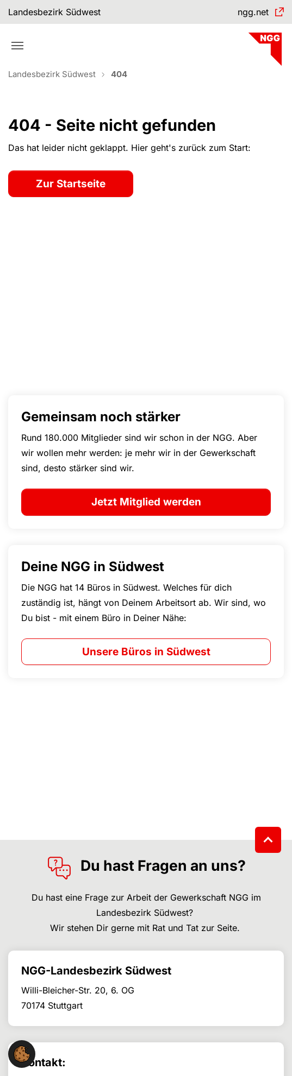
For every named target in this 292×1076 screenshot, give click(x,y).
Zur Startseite (70, 184)
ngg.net (253, 12)
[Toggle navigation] (17, 45)
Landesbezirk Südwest (54, 12)
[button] (22, 1053)
